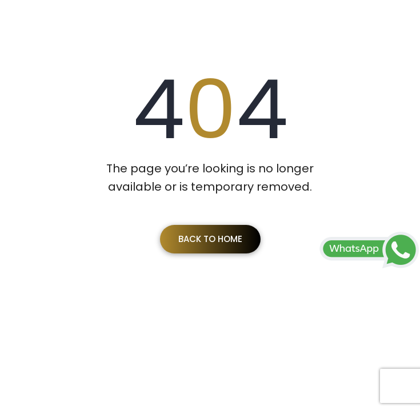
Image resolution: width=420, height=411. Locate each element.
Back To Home (210, 239)
